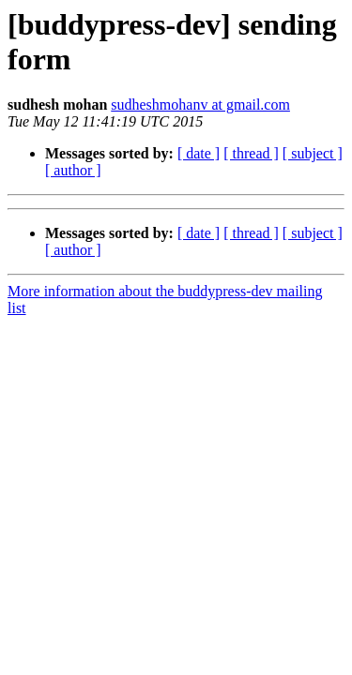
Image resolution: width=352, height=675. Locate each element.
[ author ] (73, 170)
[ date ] (198, 153)
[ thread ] (251, 153)
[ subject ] (313, 153)
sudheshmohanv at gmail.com (200, 104)
